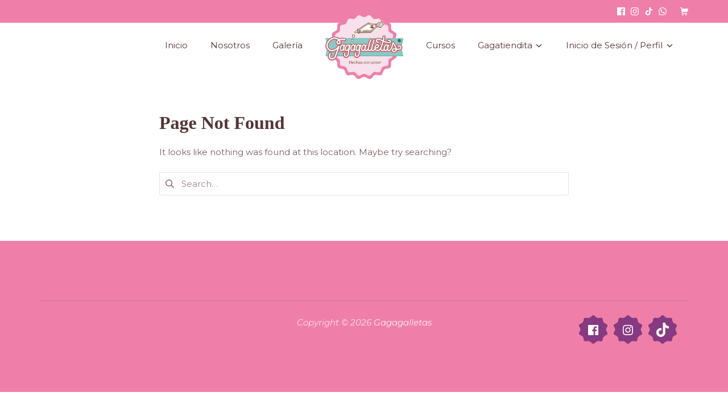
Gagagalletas (403, 322)
